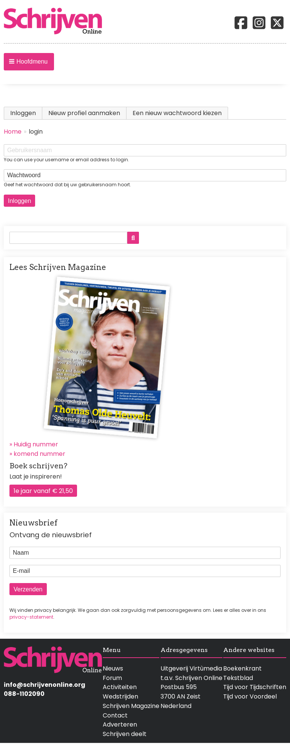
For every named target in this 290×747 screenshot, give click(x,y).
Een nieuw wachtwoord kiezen (177, 113)
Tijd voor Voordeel (250, 696)
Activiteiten (120, 687)
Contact (115, 715)
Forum (112, 678)
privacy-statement (31, 617)
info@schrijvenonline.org (44, 684)
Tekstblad (238, 678)
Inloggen (26, 113)
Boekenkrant (242, 668)
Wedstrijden (120, 696)
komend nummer (39, 453)
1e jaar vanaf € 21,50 (43, 491)
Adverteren (120, 724)
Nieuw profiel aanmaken (84, 113)
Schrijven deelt (125, 734)
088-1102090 (24, 693)
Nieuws (113, 668)
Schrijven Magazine (131, 706)
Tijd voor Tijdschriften (254, 687)
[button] (29, 61)
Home (13, 131)
